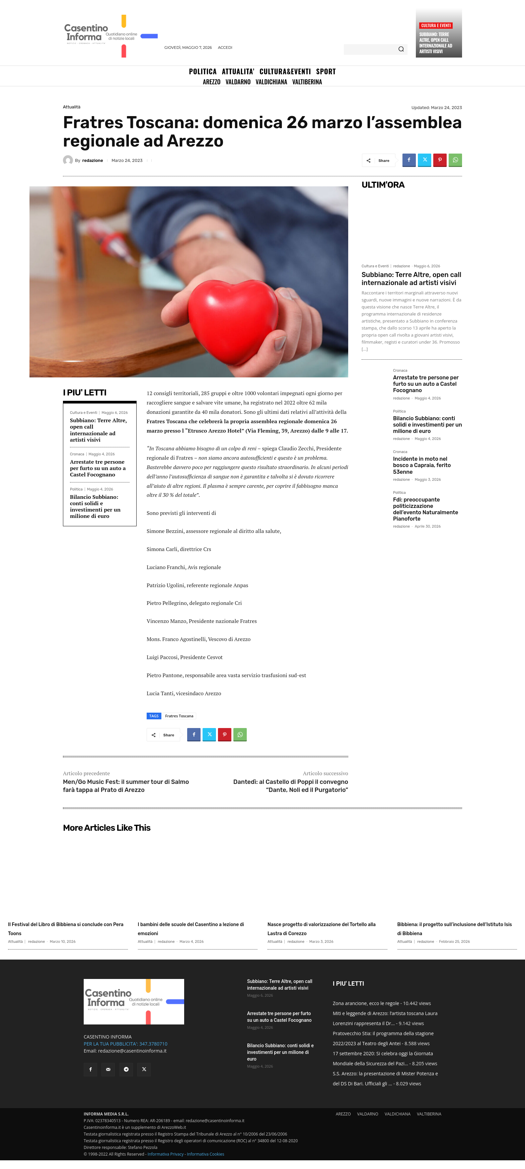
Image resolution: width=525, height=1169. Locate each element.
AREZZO (343, 1123)
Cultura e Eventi (436, 25)
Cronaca (77, 454)
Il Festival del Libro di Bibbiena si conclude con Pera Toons (65, 928)
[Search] (401, 49)
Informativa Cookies (205, 1163)
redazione (92, 160)
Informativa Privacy (165, 1163)
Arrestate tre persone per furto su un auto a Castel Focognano (98, 468)
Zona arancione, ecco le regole (366, 1012)
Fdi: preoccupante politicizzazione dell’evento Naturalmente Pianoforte (425, 509)
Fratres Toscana (179, 715)
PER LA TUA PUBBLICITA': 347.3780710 (125, 1052)
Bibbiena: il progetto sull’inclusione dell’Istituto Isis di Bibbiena (455, 932)
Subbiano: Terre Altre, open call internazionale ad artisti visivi (435, 43)
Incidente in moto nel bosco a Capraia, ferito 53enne (422, 465)
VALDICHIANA (397, 1123)
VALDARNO (367, 1123)
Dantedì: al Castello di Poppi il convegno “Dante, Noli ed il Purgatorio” (290, 785)
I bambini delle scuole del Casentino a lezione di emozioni (193, 928)
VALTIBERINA (429, 1123)
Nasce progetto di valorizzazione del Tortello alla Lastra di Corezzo (326, 928)
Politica (76, 489)
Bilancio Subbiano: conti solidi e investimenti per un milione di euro (95, 506)
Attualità (71, 107)
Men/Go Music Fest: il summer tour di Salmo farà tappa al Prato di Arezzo (126, 785)
